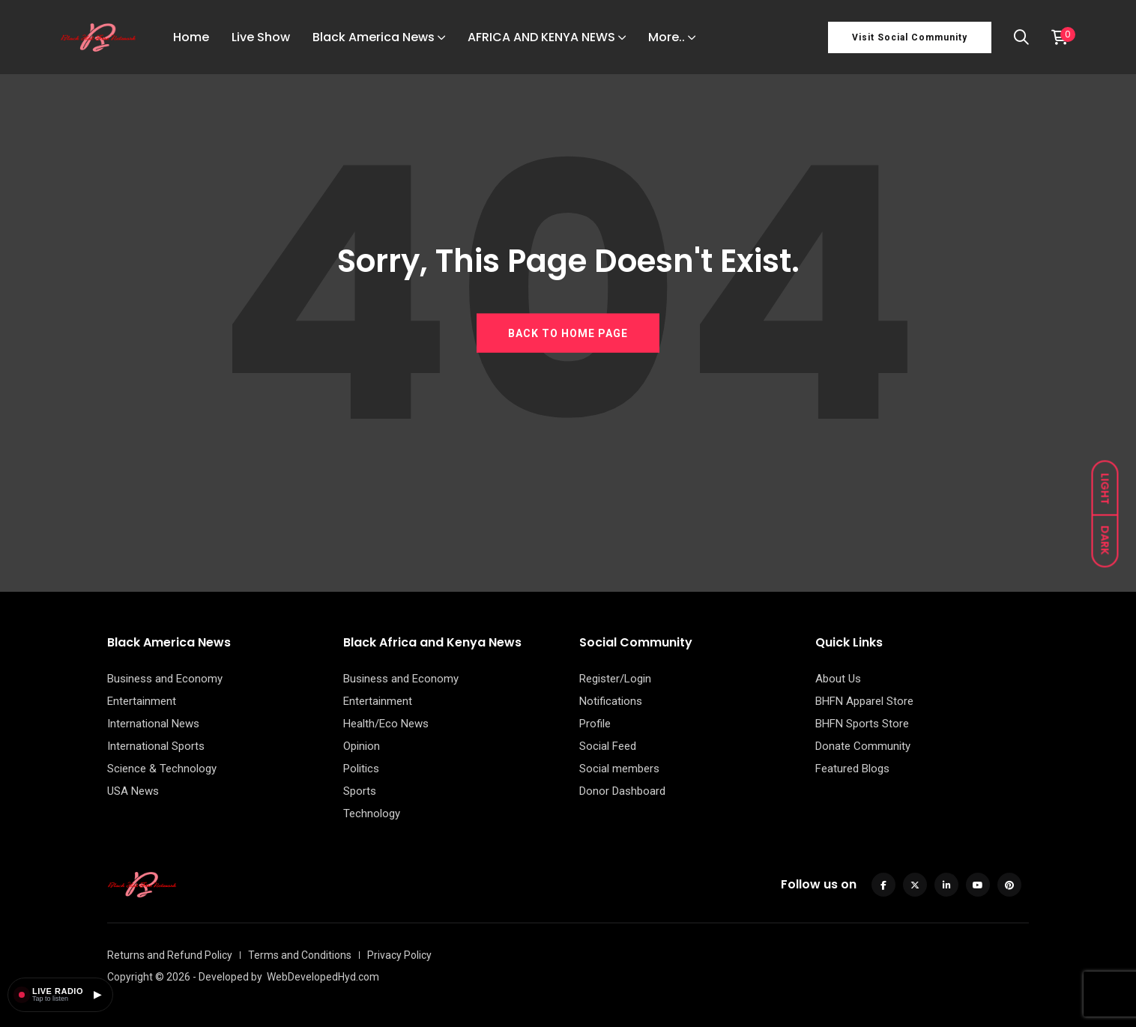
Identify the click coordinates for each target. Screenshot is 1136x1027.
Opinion (361, 746)
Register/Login (615, 678)
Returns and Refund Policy (169, 955)
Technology (371, 813)
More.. (666, 37)
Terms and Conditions (299, 955)
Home (191, 37)
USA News (133, 791)
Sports (359, 791)
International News (153, 723)
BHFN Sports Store (862, 723)
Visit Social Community (909, 37)
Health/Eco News (386, 723)
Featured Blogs (852, 768)
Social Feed (607, 746)
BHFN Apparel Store (864, 701)
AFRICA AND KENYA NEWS (541, 37)
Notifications (610, 701)
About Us (838, 678)
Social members (619, 768)
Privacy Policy (399, 955)
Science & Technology (162, 768)
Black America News (373, 37)
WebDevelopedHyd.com (323, 977)
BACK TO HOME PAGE (568, 333)
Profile (595, 723)
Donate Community (862, 746)
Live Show (261, 37)
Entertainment (141, 701)
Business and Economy (165, 678)
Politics (361, 768)
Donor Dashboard (622, 791)
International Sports (156, 746)
